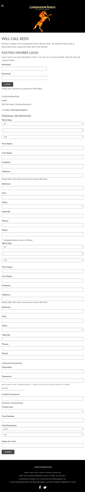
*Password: (7, 376)
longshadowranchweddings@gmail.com (53, 479)
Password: (6, 74)
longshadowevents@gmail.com (29, 479)
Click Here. (37, 89)
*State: (5, 202)
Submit (8, 452)
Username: (6, 65)
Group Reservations (43, 467)
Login (7, 84)
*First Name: (7, 144)
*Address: (6, 171)
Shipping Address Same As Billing (17, 240)
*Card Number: (8, 416)
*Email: (5, 230)
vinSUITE (73, 482)
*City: (4, 193)
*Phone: (5, 221)
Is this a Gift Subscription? (16, 110)
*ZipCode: (6, 212)
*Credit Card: (7, 407)
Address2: (6, 184)
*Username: (7, 367)
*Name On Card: (9, 441)
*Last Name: (7, 153)
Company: (6, 162)
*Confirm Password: (11, 394)
